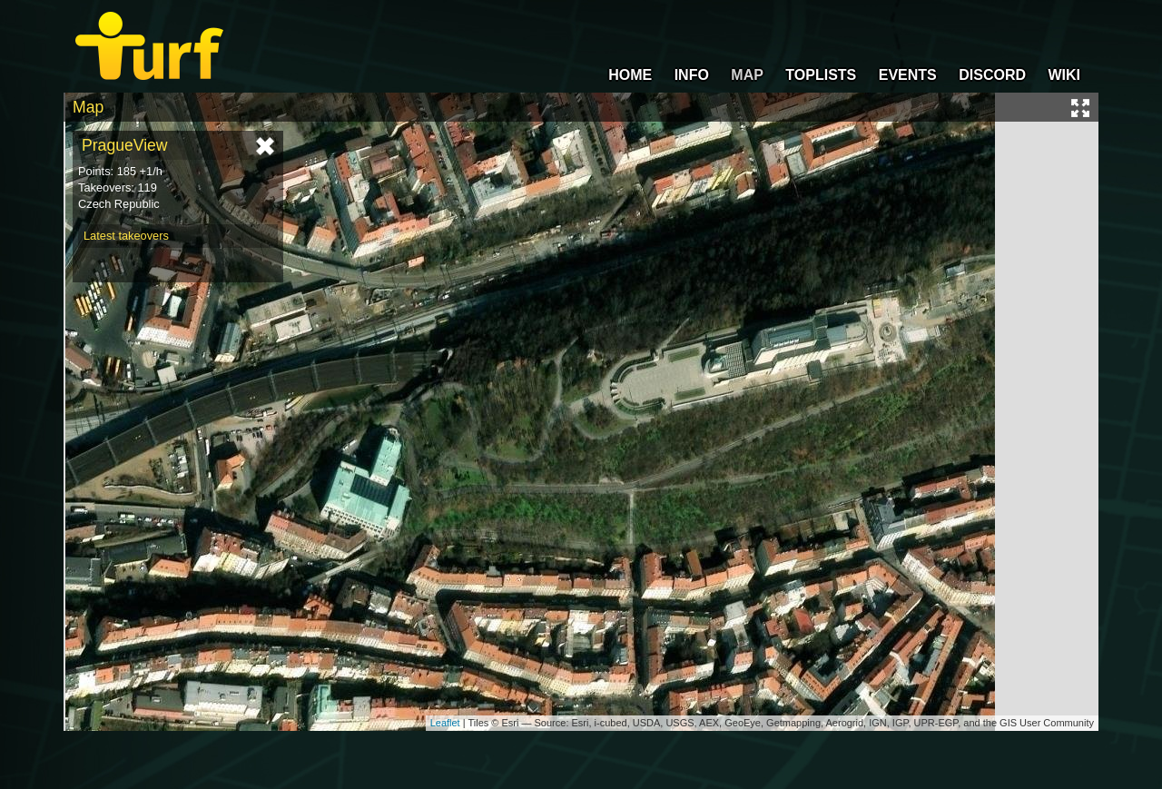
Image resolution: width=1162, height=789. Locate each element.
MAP (747, 75)
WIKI (1064, 75)
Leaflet (445, 722)
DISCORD (992, 75)
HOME (630, 75)
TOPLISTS (820, 75)
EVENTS (908, 75)
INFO (692, 75)
